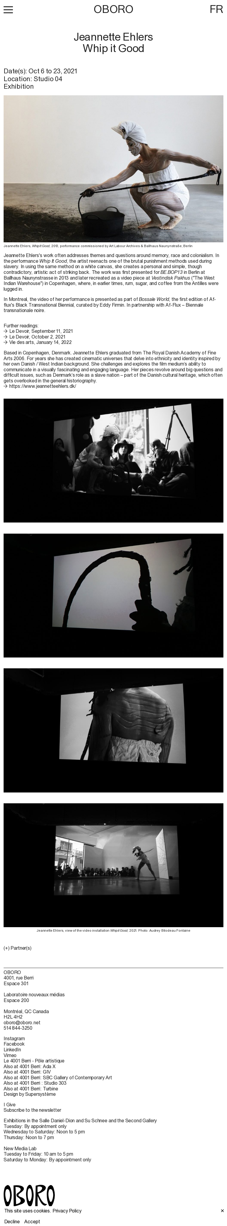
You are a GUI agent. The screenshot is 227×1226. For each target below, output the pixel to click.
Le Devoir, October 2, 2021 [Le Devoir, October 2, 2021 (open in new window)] (37, 336)
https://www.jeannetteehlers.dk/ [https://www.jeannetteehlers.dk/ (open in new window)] (42, 386)
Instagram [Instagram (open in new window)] (14, 1038)
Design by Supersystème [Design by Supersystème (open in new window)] (29, 1094)
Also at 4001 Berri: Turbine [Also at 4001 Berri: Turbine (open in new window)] (31, 1088)
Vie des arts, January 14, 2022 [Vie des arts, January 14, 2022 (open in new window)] (40, 342)
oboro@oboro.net (22, 1022)
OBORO (113, 9)
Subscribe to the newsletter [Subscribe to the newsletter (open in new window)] (32, 1110)
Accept (32, 1221)
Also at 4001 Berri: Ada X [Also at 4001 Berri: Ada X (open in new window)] (29, 1066)
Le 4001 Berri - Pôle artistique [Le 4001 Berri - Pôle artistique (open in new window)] (34, 1060)
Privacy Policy (67, 1210)
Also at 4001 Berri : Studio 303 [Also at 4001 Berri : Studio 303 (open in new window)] (35, 1083)
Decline (12, 1221)
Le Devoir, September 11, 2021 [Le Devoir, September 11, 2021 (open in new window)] (41, 331)
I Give (10, 1104)
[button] (8, 10)
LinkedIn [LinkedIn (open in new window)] (12, 1049)
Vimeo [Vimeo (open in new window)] (10, 1055)
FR (216, 9)
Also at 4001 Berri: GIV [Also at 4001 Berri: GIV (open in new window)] (27, 1071)
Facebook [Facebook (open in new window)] (14, 1044)
